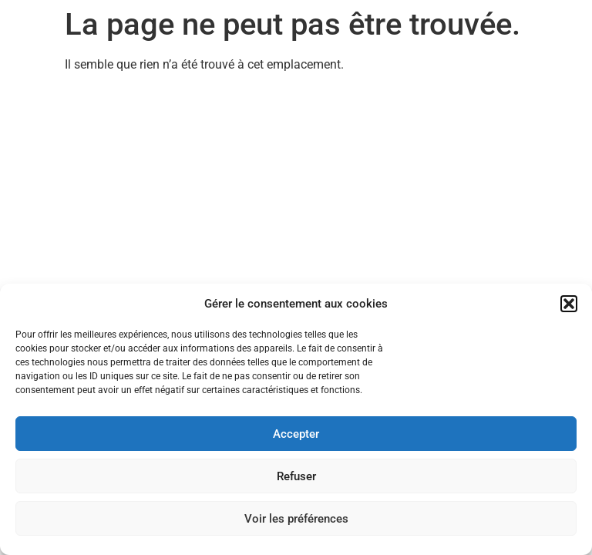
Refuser (296, 476)
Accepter (296, 434)
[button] (569, 303)
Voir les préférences (296, 519)
